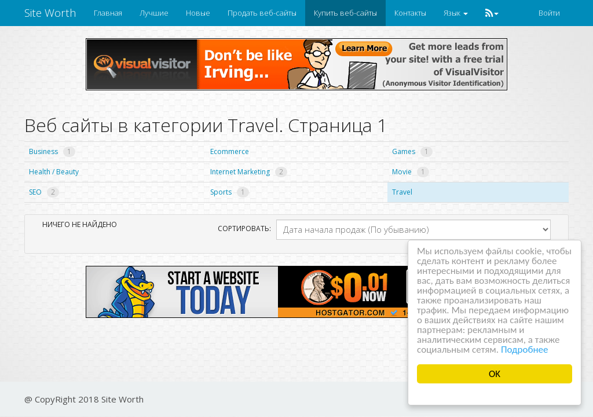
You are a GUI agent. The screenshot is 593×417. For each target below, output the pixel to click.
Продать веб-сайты (262, 13)
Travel (402, 192)
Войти (549, 13)
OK (494, 374)
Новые (198, 13)
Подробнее (524, 349)
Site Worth (50, 12)
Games (412, 151)
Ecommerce (229, 151)
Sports (229, 192)
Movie (410, 172)
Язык (456, 13)
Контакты (410, 13)
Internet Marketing (248, 172)
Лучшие (154, 13)
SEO (44, 192)
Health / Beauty (54, 172)
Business (52, 151)
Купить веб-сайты (345, 13)
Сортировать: (243, 228)
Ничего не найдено (79, 224)
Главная (108, 13)
